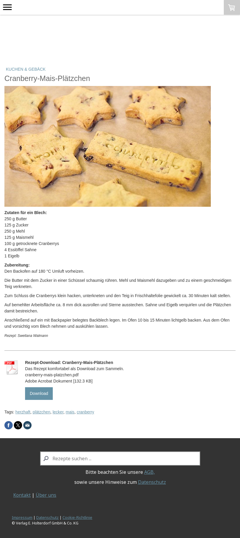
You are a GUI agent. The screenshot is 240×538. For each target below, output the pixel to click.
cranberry (85, 412)
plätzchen (41, 412)
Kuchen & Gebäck (26, 69)
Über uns (46, 495)
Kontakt (22, 495)
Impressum (22, 517)
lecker (57, 412)
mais (70, 412)
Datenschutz (152, 482)
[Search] (120, 458)
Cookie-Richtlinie (77, 517)
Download (39, 393)
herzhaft (22, 412)
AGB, (149, 472)
